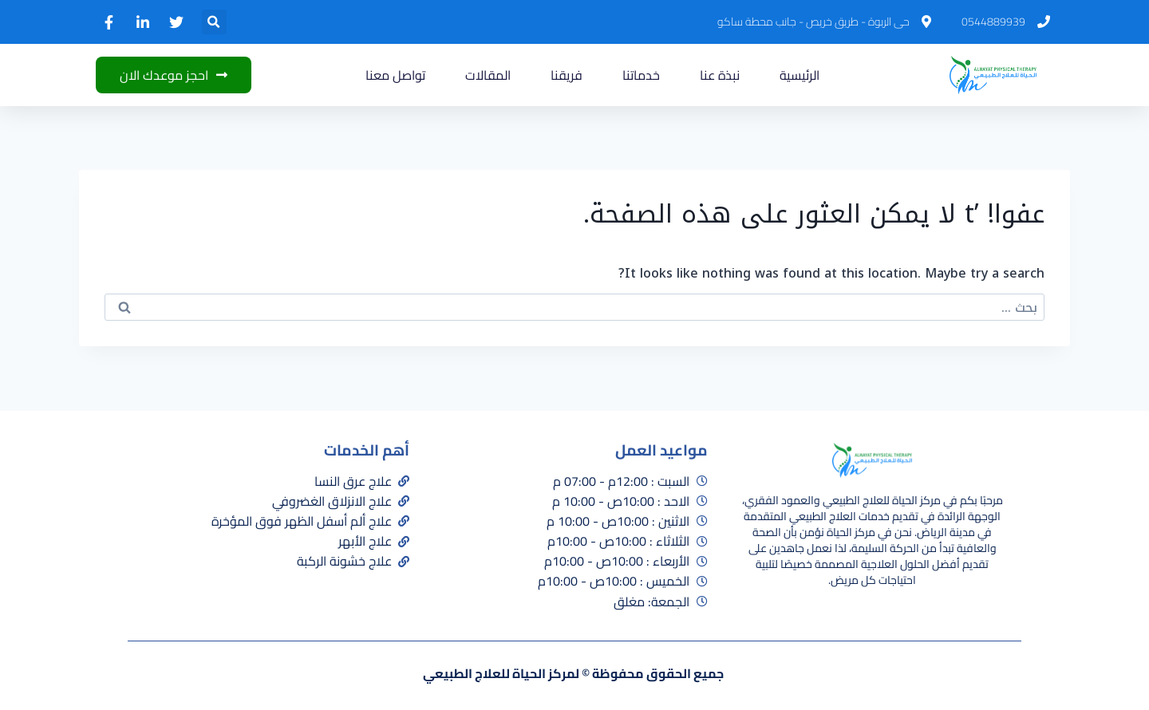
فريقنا (566, 75)
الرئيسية (799, 75)
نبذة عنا (720, 75)
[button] (214, 22)
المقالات (488, 75)
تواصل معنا (395, 75)
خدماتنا (641, 75)
